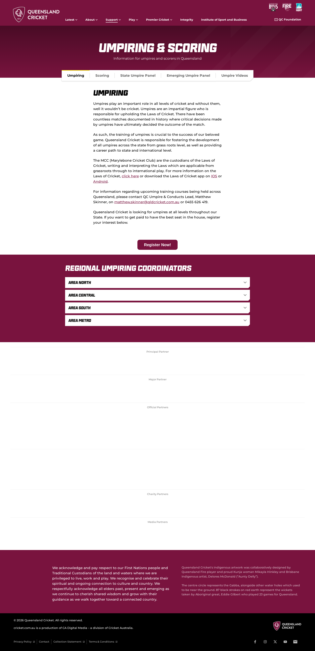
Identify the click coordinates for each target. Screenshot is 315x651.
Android (100, 181)
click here (130, 176)
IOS (214, 176)
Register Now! (157, 245)
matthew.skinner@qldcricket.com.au (146, 202)
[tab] (76, 75)
